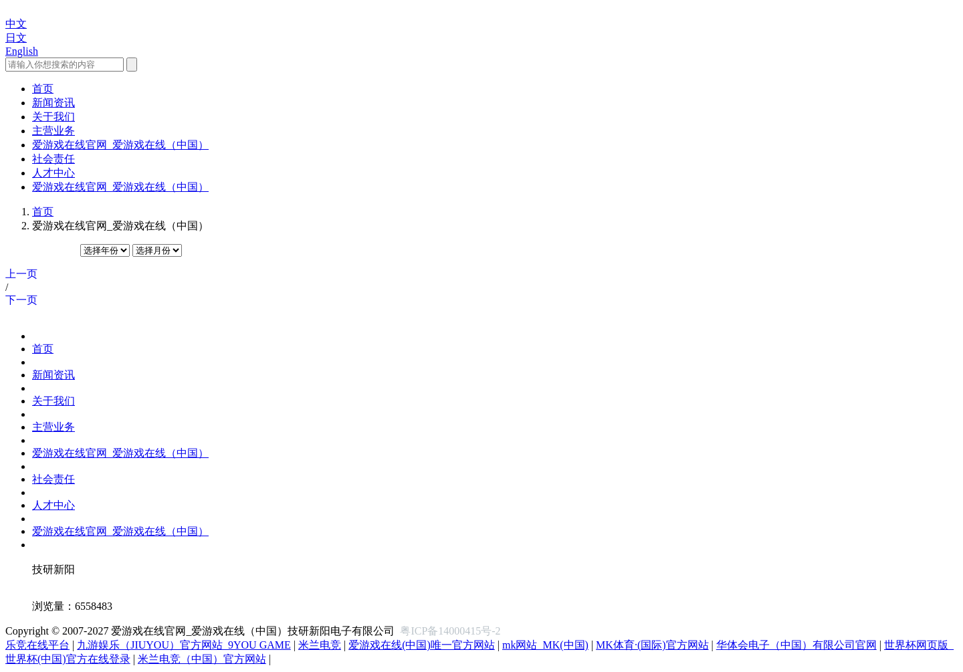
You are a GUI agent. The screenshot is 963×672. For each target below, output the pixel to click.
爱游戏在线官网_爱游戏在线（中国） (120, 453)
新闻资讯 (53, 374)
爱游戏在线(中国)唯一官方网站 (421, 645)
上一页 (21, 273)
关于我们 (53, 401)
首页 (43, 211)
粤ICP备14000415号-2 (450, 631)
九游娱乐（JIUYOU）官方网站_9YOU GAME (184, 645)
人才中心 (53, 505)
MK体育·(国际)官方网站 (652, 645)
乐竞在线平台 (37, 645)
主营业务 (53, 427)
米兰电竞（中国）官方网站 (202, 659)
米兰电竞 (319, 645)
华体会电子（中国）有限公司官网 (796, 645)
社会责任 (53, 479)
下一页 (21, 300)
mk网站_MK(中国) (545, 645)
